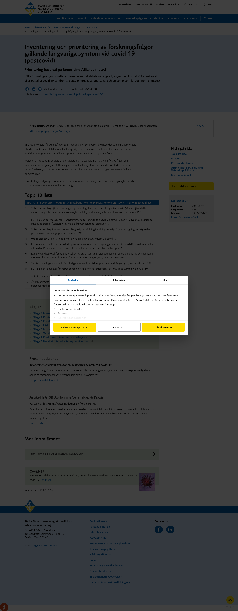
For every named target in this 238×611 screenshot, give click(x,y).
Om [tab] (165, 280)
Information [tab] (119, 280)
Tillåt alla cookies (163, 327)
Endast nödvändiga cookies (75, 327)
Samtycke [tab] (73, 280)
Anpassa (119, 327)
